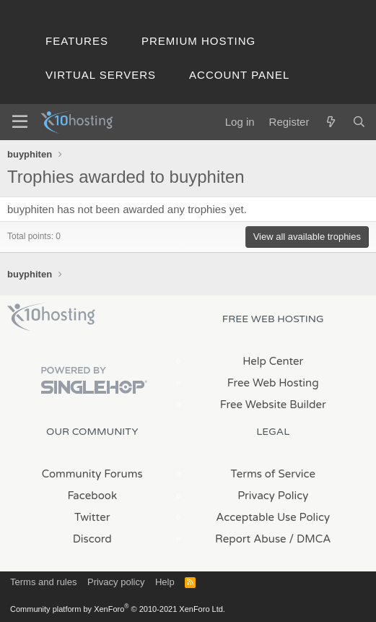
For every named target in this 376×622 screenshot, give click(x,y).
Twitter (92, 517)
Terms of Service (272, 473)
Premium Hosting (198, 41)
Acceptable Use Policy (273, 517)
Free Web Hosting (273, 382)
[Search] (359, 121)
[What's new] (330, 121)
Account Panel (239, 75)
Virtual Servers (100, 75)
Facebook (92, 495)
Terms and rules (43, 581)
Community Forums (92, 473)
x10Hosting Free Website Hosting (51, 317)
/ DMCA (310, 538)
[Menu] (20, 122)
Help (165, 581)
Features (76, 41)
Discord (92, 538)
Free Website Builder (273, 404)
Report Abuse (251, 538)
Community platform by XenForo (117, 609)
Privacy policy (115, 581)
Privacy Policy (272, 495)
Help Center (272, 361)
